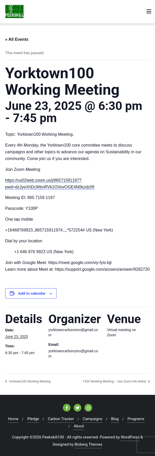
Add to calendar (32, 293)
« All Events (16, 39)
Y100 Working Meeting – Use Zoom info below (114, 381)
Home (13, 419)
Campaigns (92, 419)
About (79, 426)
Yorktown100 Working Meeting (29, 381)
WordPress (130, 437)
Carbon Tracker (61, 419)
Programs (135, 419)
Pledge (33, 419)
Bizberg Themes (88, 444)
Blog (115, 419)
